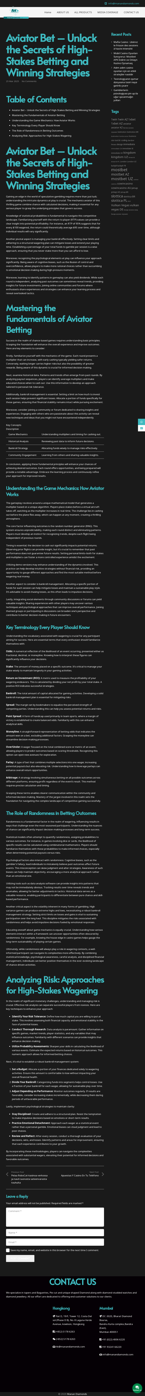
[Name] (55, 1232)
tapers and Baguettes (36, 1292)
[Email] (55, 1242)
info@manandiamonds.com (117, 1354)
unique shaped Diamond (76, 1292)
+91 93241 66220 (111, 1346)
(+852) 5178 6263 (65, 1331)
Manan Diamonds (77, 1394)
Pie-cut (53, 1292)
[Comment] (55, 1217)
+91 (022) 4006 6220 (113, 1339)
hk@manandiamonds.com (70, 1346)
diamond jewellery (16, 1296)
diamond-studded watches (117, 1292)
